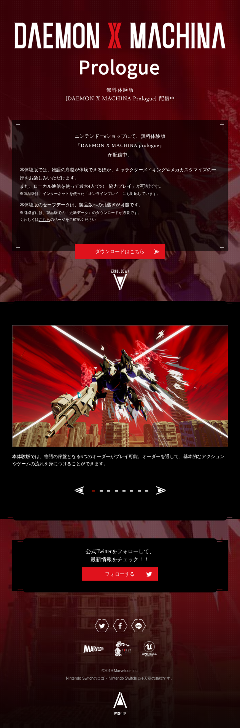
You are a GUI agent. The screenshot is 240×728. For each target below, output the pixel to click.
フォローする (120, 574)
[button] (79, 490)
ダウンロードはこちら (120, 251)
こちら (44, 219)
